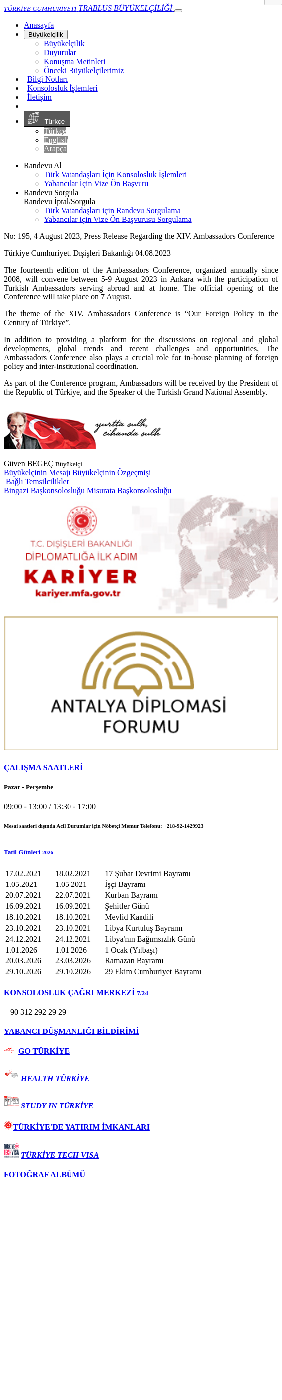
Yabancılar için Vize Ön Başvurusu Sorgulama (118, 219)
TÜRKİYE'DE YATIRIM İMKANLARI (77, 1127)
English (56, 140)
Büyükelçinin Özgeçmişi (111, 472)
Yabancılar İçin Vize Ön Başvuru (96, 183)
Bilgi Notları (47, 79)
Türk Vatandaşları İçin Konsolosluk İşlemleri (115, 174)
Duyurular (60, 52)
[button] (141, 852)
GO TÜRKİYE (44, 1051)
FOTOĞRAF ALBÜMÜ (44, 1174)
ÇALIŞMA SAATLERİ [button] (43, 767)
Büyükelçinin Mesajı (38, 472)
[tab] (141, 767)
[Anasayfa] (39, 25)
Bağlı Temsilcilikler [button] (36, 481)
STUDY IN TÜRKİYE (57, 1106)
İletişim (39, 97)
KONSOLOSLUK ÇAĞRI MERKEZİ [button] (76, 992)
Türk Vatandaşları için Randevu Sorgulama (112, 210)
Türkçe (47, 118)
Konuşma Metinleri (75, 61)
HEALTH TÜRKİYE (55, 1078)
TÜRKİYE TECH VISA (60, 1155)
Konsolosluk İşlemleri (62, 88)
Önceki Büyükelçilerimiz (84, 70)
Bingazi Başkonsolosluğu (44, 490)
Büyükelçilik (45, 34)
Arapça (55, 149)
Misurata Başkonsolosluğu (129, 490)
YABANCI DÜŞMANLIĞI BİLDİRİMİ (71, 1031)
